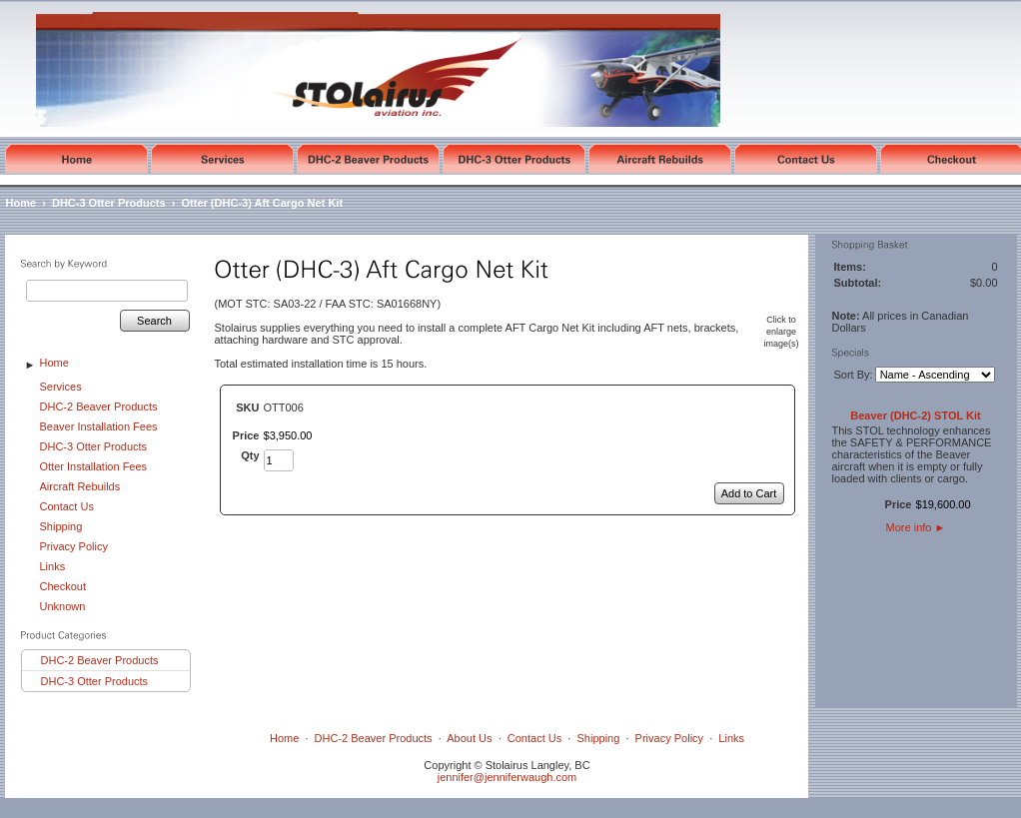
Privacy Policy (74, 546)
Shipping (61, 526)
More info (916, 527)
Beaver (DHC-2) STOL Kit (915, 415)
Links (53, 566)
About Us (469, 738)
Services (61, 387)
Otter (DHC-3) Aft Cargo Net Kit (263, 203)
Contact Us (67, 506)
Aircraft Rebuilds (80, 486)
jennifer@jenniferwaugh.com (507, 777)
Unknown (63, 606)
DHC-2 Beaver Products (99, 406)
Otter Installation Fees (94, 466)
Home (21, 203)
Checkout (63, 586)
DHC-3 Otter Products (109, 203)
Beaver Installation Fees (99, 426)
